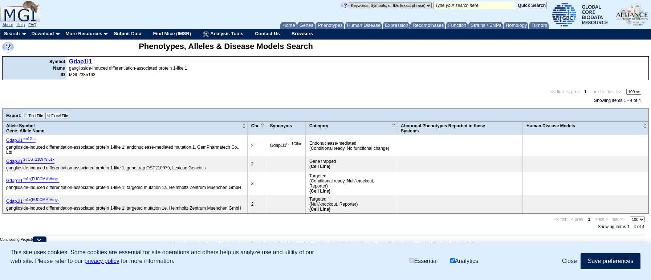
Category (318, 125)
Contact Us (267, 33)
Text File (33, 116)
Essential (423, 261)
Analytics (464, 261)
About (8, 24)
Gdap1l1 (80, 61)
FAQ (32, 24)
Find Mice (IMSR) (172, 33)
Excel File (57, 116)
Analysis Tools (223, 34)
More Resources (83, 33)
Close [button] (569, 261)
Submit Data (128, 33)
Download (42, 33)
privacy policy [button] (101, 261)
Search (12, 33)
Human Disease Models (550, 125)
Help (20, 24)
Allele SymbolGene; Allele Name (25, 128)
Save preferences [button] (610, 261)
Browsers (302, 33)
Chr (255, 125)
